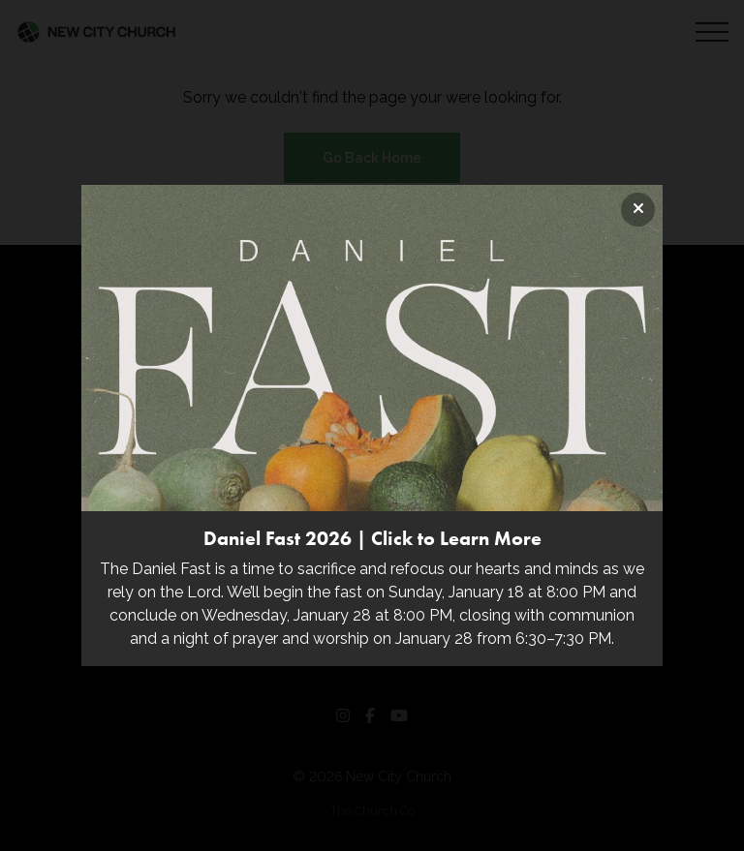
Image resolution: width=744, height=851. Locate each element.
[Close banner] (638, 210)
